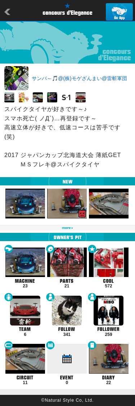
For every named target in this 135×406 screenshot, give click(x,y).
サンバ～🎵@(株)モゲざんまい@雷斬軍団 (79, 78)
